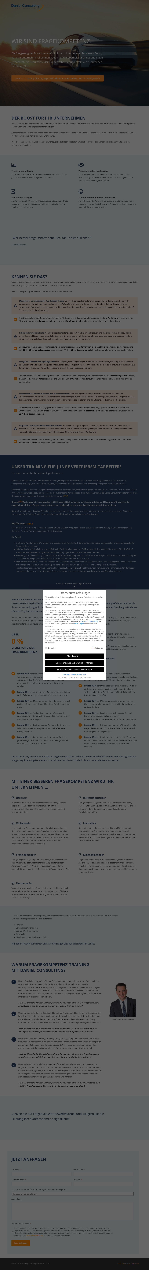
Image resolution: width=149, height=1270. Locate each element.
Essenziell (50, 648)
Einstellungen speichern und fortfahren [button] (74, 662)
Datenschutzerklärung (89, 621)
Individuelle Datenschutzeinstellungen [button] (74, 674)
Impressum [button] (87, 677)
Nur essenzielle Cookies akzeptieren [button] (74, 669)
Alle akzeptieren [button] (74, 656)
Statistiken (97, 648)
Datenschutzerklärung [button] (75, 677)
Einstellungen (78, 624)
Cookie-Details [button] (62, 677)
